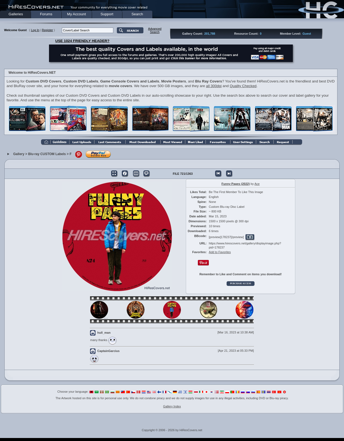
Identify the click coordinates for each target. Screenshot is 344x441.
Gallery (18, 154)
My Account (76, 14)
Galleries (15, 14)
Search (137, 14)
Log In (35, 30)
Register (47, 30)
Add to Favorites (220, 252)
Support (106, 14)
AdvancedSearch (154, 30)
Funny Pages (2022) (235, 183)
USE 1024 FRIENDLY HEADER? (82, 41)
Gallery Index (172, 406)
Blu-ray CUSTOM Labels (47, 154)
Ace (257, 183)
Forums (46, 14)
